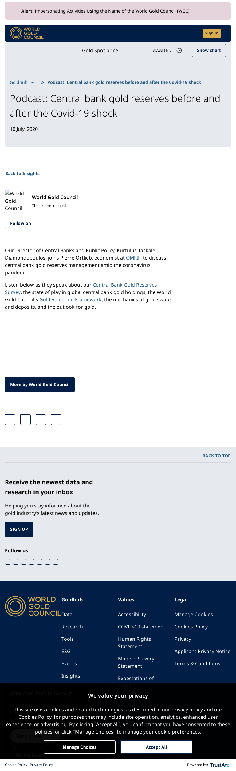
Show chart (209, 50)
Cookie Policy (16, 764)
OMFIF (133, 258)
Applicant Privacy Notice (202, 651)
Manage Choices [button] (79, 747)
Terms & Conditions (197, 663)
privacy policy (187, 709)
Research (72, 627)
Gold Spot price (99, 50)
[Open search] (194, 33)
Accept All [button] (156, 747)
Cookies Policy (191, 627)
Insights (70, 676)
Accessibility (132, 614)
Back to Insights (22, 173)
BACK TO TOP (217, 456)
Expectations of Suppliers (136, 682)
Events (69, 663)
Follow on (20, 223)
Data (67, 614)
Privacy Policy (41, 764)
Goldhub (19, 82)
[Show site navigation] (223, 33)
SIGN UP (19, 529)
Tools (67, 639)
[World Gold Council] (27, 33)
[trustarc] (220, 764)
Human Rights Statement (134, 643)
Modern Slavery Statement (136, 663)
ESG (66, 651)
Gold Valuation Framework (70, 299)
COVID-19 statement (142, 627)
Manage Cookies (194, 614)
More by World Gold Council (40, 385)
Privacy (183, 639)
